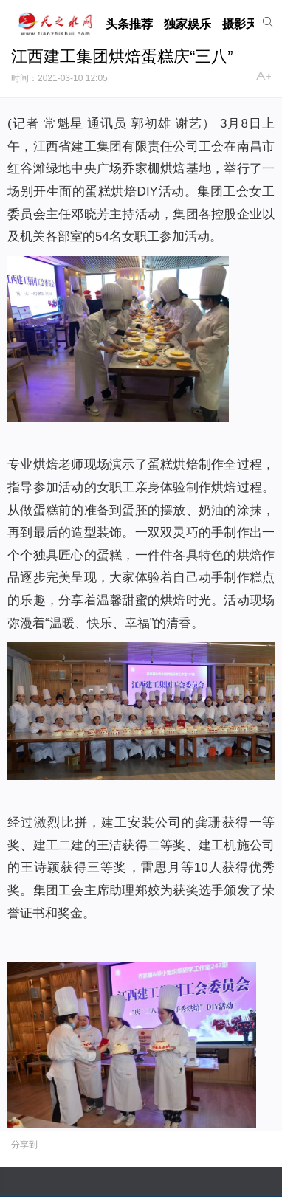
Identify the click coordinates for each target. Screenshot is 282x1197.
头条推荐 (129, 24)
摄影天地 (245, 24)
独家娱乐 (187, 24)
